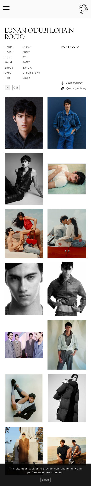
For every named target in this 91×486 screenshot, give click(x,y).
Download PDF (72, 83)
